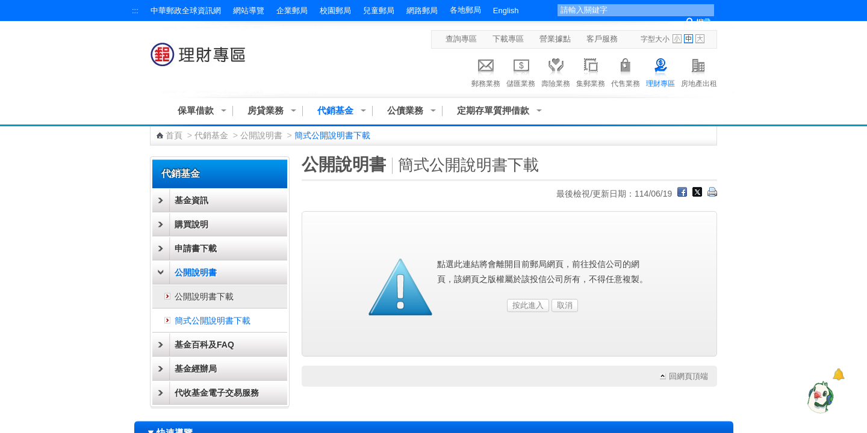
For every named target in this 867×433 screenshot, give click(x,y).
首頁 (174, 135)
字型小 (677, 38)
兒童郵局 (378, 10)
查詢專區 (461, 38)
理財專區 (660, 71)
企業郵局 (292, 10)
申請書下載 (196, 248)
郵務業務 (485, 71)
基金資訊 (191, 200)
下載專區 (508, 38)
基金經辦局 (196, 368)
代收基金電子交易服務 (217, 393)
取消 (565, 305)
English (506, 10)
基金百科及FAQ (204, 344)
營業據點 (555, 38)
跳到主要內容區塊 (6, 6)
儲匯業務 (520, 71)
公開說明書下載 (204, 296)
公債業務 (405, 110)
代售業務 (625, 71)
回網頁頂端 (688, 376)
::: (135, 10)
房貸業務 (265, 110)
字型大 (699, 38)
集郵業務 (590, 71)
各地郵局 (465, 9)
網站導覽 (248, 10)
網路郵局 (422, 10)
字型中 (688, 38)
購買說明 (191, 224)
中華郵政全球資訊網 (186, 10)
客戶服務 (602, 38)
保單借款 (196, 110)
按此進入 (528, 305)
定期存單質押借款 (493, 110)
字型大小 (655, 39)
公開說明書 (261, 135)
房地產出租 (699, 71)
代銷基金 (335, 110)
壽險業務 (555, 71)
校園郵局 (335, 10)
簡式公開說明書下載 (212, 320)
